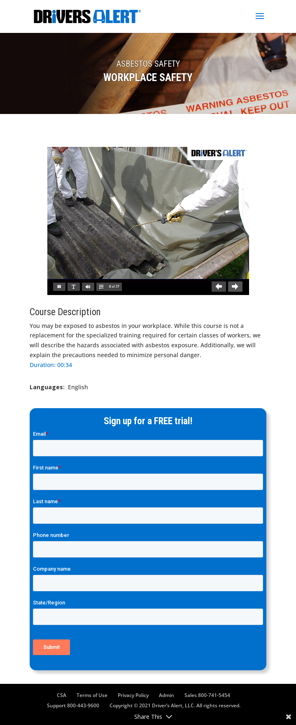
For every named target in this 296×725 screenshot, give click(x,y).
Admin (166, 695)
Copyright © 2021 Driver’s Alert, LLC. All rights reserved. (175, 705)
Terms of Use (92, 695)
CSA (61, 695)
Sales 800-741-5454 (207, 695)
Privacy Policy (133, 695)
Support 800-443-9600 (73, 705)
